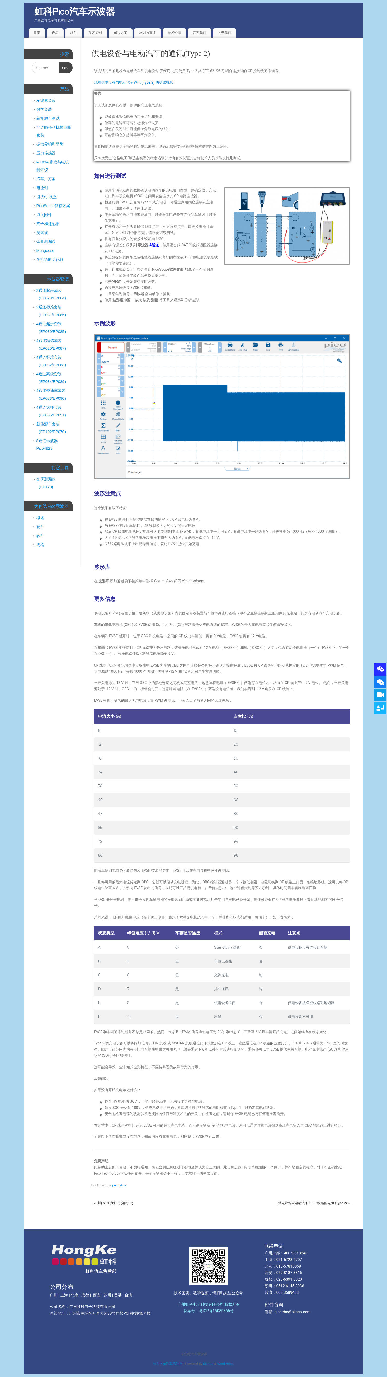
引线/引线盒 (46, 196)
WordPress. (225, 1364)
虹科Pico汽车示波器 (74, 11)
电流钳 (42, 187)
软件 (73, 33)
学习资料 (95, 33)
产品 (55, 33)
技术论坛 (174, 33)
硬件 (40, 526)
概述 (40, 518)
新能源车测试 (48, 118)
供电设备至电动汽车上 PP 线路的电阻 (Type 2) (314, 1203)
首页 (36, 33)
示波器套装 (46, 100)
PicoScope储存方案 (53, 205)
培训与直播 (147, 33)
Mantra (208, 1364)
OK (63, 66)
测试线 (42, 232)
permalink (119, 1185)
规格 (40, 544)
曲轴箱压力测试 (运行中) (113, 1203)
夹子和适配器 (48, 223)
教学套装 (44, 109)
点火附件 (44, 214)
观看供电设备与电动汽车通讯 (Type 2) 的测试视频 (134, 82)
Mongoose (45, 250)
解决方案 (120, 33)
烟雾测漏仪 (46, 241)
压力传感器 (46, 153)
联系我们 (199, 33)
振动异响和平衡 (49, 144)
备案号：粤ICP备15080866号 (209, 1310)
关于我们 (224, 33)
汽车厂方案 (46, 178)
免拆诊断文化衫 (49, 259)
